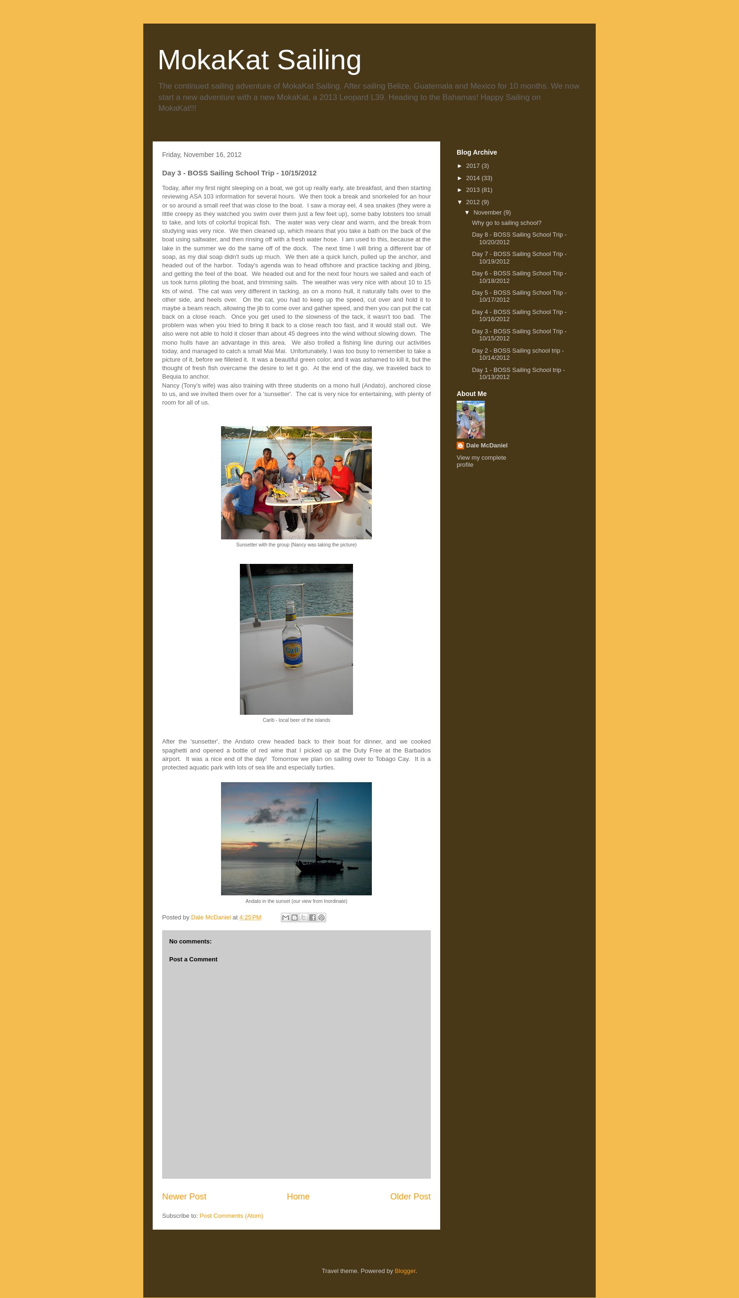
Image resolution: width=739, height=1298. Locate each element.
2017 (474, 165)
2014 (474, 178)
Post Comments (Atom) (231, 1215)
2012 (474, 202)
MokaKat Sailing (259, 59)
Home (298, 1196)
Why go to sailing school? (506, 222)
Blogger (405, 1270)
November (489, 212)
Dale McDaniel (487, 445)
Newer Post (184, 1196)
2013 (474, 189)
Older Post (410, 1196)
